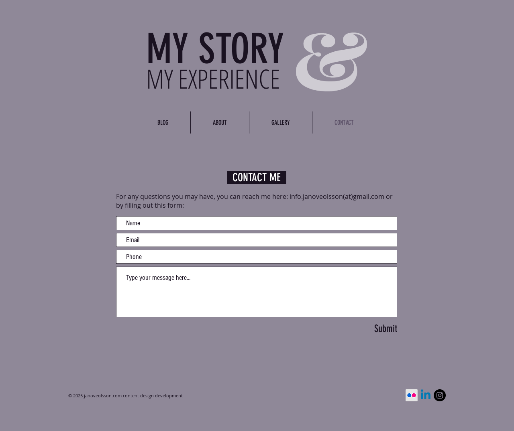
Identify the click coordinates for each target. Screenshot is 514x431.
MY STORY (215, 49)
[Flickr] (412, 395)
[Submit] (359, 328)
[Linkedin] (426, 395)
